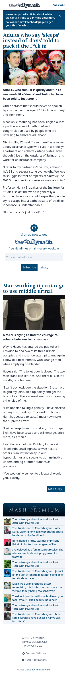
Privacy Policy (34, 645)
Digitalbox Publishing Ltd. (38, 669)
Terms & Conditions (34, 641)
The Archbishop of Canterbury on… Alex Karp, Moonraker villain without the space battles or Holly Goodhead (37, 531)
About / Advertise (34, 638)
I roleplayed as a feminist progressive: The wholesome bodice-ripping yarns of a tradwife (37, 553)
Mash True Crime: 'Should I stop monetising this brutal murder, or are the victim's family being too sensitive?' (37, 587)
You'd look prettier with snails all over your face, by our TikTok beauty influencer (38, 598)
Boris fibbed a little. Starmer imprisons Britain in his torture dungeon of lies (35, 542)
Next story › (56, 489)
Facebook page (35, 22)
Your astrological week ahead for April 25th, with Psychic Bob (35, 520)
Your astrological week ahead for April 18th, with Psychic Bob (35, 563)
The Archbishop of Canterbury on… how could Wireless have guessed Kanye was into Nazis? (36, 617)
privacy (44, 267)
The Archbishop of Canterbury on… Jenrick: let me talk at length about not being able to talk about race (38, 574)
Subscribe (29, 267)
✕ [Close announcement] (59, 15)
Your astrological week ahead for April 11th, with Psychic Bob (35, 606)
